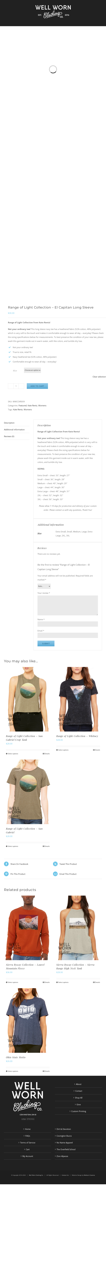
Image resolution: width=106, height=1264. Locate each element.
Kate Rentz (32, 405)
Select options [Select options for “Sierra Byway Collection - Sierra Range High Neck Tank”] (63, 982)
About (78, 1084)
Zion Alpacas (62, 1156)
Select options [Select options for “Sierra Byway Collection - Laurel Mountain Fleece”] (13, 982)
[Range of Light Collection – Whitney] (78, 699)
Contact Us (65, 1175)
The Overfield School (66, 1149)
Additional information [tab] (14, 429)
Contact (78, 1091)
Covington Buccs (64, 1135)
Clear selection (99, 376)
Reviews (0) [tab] (9, 436)
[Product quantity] (16, 386)
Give (79, 1104)
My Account (27, 1156)
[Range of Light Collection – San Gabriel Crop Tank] (28, 699)
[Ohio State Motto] (28, 1020)
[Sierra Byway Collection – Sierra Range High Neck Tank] (78, 928)
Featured (23, 405)
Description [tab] (9, 422)
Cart (28, 1149)
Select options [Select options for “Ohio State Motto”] (13, 1071)
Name (41, 619)
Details (47, 754)
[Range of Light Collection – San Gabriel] (28, 792)
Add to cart (37, 386)
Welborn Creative (89, 1175)
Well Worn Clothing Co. (36, 1175)
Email (40, 630)
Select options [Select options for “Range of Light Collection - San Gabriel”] (13, 846)
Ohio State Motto (16, 1057)
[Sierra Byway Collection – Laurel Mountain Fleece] (28, 928)
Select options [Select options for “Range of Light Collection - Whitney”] (63, 750)
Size (15, 370)
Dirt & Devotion (64, 1129)
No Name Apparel (65, 1142)
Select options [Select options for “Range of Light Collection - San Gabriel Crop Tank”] (13, 754)
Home (27, 1129)
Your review (43, 593)
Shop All (78, 1097)
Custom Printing (78, 1111)
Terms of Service (27, 1142)
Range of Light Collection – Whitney (77, 736)
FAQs (27, 1135)
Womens (42, 405)
